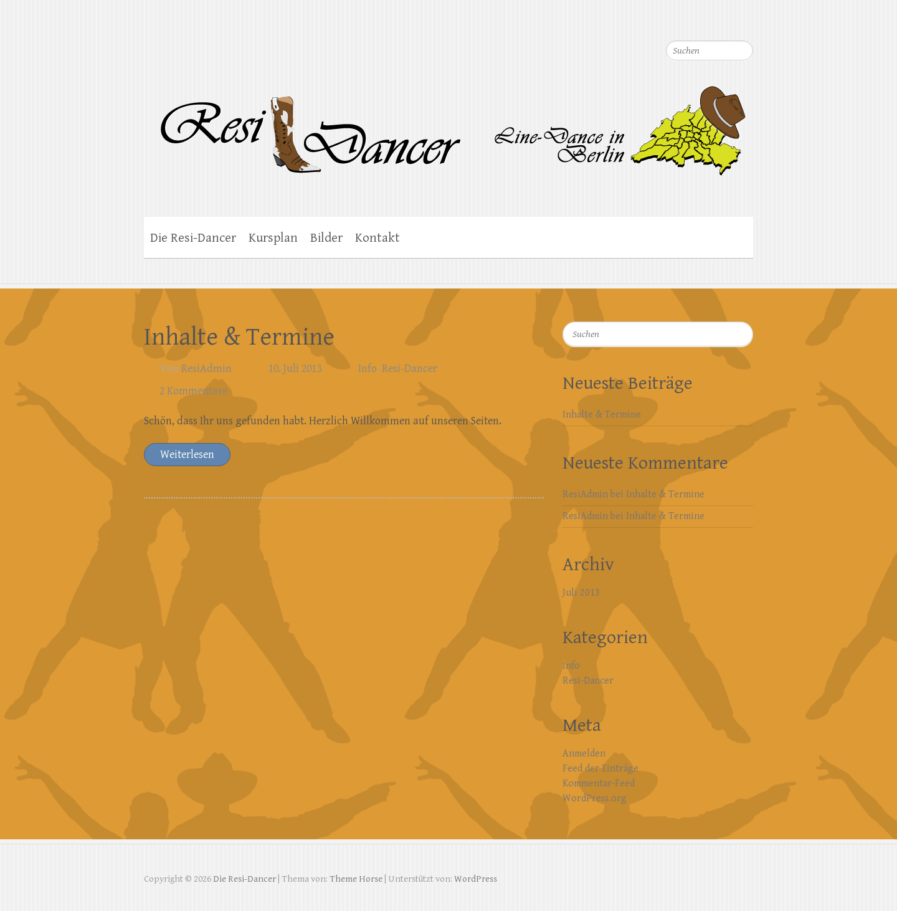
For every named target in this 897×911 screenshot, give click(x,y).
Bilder (326, 238)
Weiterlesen (187, 454)
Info (367, 368)
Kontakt (377, 238)
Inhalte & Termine (239, 337)
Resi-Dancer (409, 368)
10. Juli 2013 (294, 368)
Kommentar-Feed (598, 783)
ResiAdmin (206, 368)
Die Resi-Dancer (193, 238)
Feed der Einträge (600, 769)
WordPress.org (594, 798)
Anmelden (583, 754)
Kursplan (273, 238)
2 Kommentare (193, 391)
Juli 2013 (581, 593)
